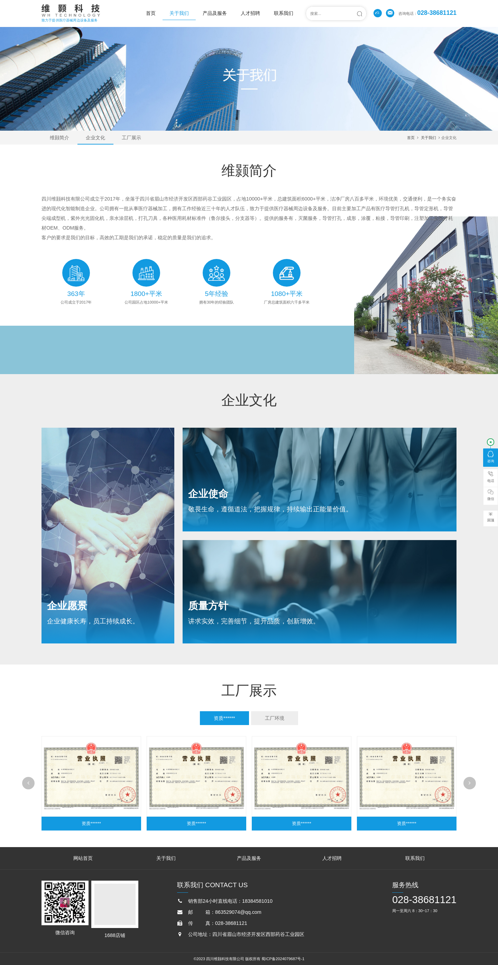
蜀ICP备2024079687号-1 (282, 959)
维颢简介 (59, 137)
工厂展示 (131, 137)
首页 (151, 13)
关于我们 (179, 13)
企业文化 (95, 137)
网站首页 (83, 858)
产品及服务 (215, 13)
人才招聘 (250, 13)
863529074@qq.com (238, 912)
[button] (28, 783)
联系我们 (283, 13)
